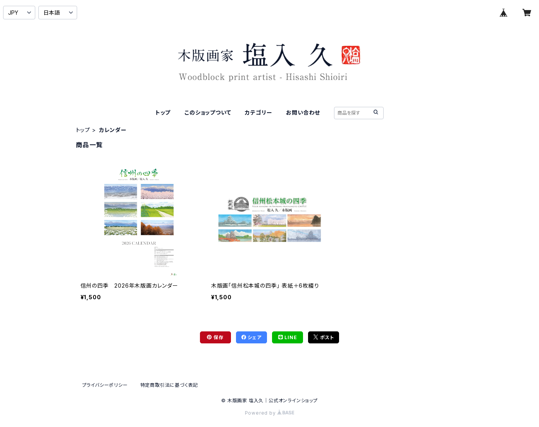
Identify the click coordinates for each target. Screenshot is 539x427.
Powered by (269, 413)
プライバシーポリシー (105, 385)
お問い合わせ (303, 112)
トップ (162, 112)
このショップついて (207, 112)
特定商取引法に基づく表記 (169, 385)
